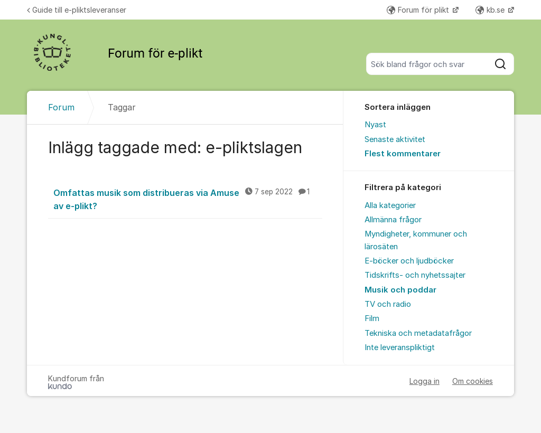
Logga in (424, 380)
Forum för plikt (419, 9)
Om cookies (472, 380)
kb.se (491, 9)
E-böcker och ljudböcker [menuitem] (409, 261)
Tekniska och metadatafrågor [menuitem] (418, 333)
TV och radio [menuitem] (388, 304)
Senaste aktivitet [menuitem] (395, 139)
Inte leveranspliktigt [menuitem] (400, 347)
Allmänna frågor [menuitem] (393, 219)
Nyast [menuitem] (375, 124)
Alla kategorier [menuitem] (390, 205)
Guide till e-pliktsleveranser (76, 9)
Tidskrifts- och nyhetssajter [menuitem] (415, 275)
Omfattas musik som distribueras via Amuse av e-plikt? (187, 198)
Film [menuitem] (372, 318)
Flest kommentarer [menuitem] (403, 153)
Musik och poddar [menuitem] (400, 290)
